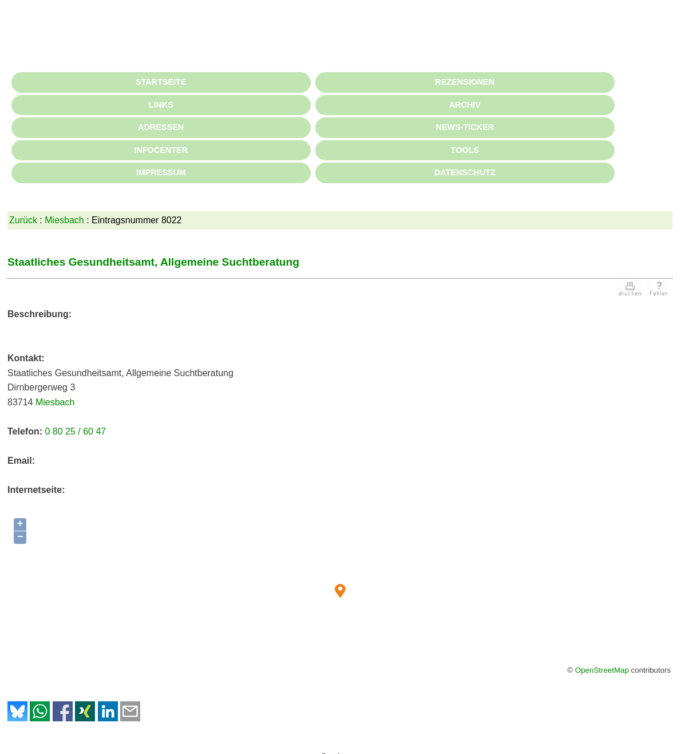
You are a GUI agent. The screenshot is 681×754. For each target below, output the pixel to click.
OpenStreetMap (602, 670)
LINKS (161, 104)
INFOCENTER (161, 150)
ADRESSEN (161, 127)
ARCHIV (465, 104)
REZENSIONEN (464, 81)
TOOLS (465, 150)
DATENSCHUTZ (465, 172)
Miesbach (64, 220)
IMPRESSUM (161, 172)
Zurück (23, 220)
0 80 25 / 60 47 (75, 431)
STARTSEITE (161, 81)
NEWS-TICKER (465, 127)
